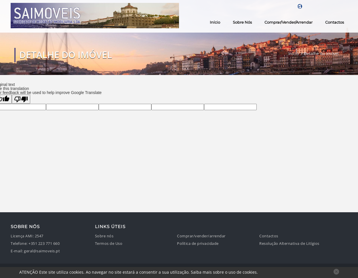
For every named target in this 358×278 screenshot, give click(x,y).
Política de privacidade (198, 243)
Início (215, 22)
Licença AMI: (22, 236)
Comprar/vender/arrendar (288, 22)
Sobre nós (242, 22)
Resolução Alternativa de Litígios (289, 243)
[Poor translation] (21, 99)
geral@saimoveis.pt (42, 251)
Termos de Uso (109, 243)
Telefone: (19, 243)
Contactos (334, 22)
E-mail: (17, 251)
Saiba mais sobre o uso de (224, 272)
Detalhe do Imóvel (321, 53)
